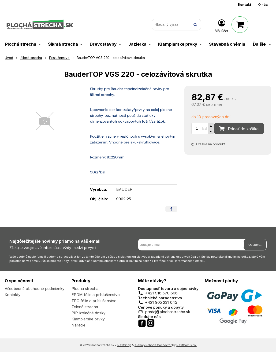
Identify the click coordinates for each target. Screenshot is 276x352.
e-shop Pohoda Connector (153, 345)
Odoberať (255, 244)
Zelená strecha (84, 306)
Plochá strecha (84, 288)
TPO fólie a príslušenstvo (93, 300)
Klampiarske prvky (88, 319)
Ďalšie (262, 44)
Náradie (78, 325)
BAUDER (124, 189)
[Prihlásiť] (221, 25)
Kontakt (244, 5)
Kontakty (12, 294)
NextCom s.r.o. (186, 345)
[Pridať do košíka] (239, 128)
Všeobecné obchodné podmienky (34, 288)
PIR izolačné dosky (88, 313)
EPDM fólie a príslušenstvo (95, 294)
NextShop (124, 345)
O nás (263, 5)
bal (204, 129)
